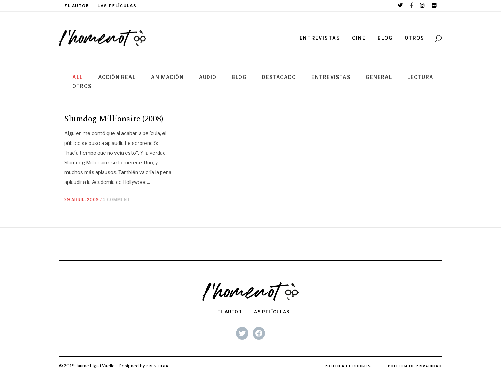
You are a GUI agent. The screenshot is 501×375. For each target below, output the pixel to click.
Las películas (117, 5)
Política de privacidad (415, 366)
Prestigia (157, 366)
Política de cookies (348, 366)
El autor (77, 5)
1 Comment (116, 199)
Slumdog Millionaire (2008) (113, 119)
